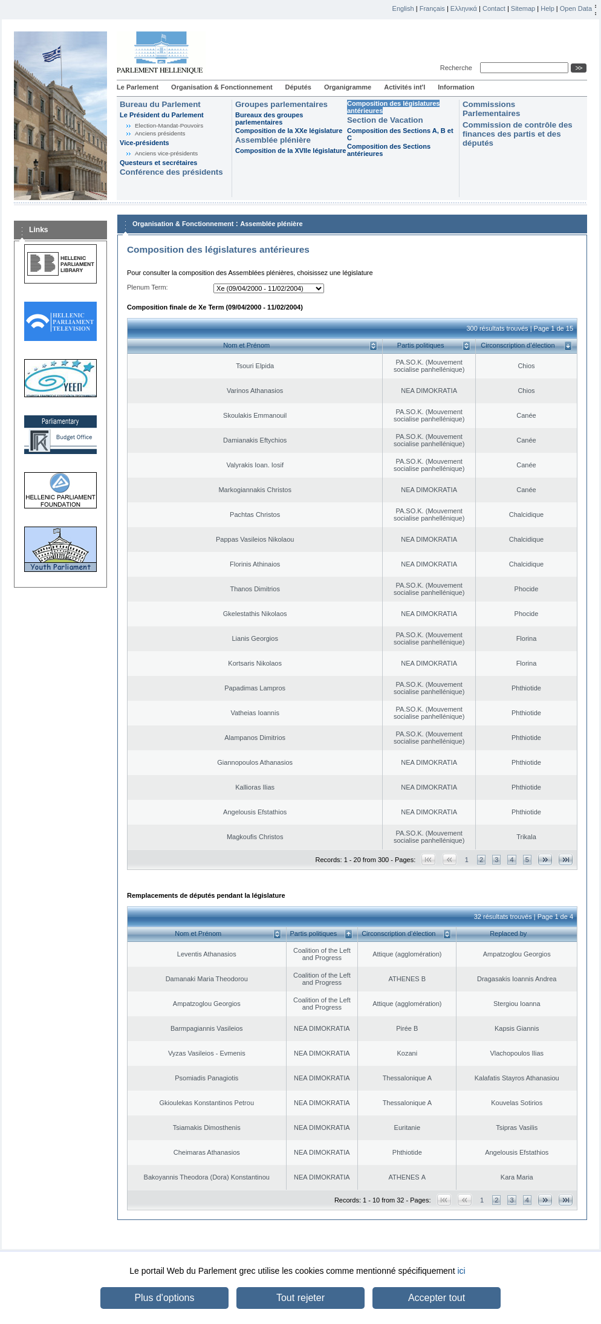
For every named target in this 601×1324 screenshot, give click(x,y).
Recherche (458, 67)
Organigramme (347, 87)
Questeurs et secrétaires (158, 162)
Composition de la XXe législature (288, 130)
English (403, 8)
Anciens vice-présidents (166, 153)
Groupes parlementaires (281, 104)
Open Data (576, 8)
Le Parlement (137, 87)
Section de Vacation (385, 120)
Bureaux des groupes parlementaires (269, 118)
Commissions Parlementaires (491, 109)
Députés (298, 87)
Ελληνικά (463, 8)
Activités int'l (404, 87)
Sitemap (523, 8)
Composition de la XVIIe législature (290, 150)
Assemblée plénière (273, 139)
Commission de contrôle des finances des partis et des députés (518, 134)
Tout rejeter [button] (300, 1298)
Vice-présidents (144, 142)
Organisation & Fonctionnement (221, 87)
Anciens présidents (160, 133)
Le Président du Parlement (162, 114)
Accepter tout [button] (436, 1298)
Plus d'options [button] (164, 1298)
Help (547, 8)
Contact (493, 8)
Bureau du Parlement (160, 104)
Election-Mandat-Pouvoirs (169, 125)
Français (432, 8)
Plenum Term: (147, 287)
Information (456, 87)
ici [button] (461, 1271)
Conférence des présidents (171, 172)
